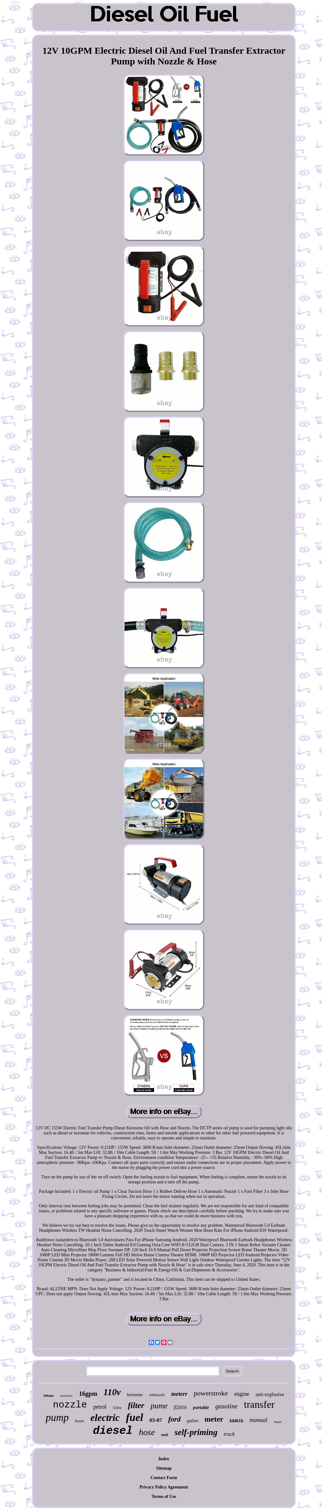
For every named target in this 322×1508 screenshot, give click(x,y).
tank (164, 1435)
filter (136, 1405)
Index (163, 1458)
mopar (278, 1421)
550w (117, 1407)
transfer (259, 1404)
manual (259, 1420)
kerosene (135, 1394)
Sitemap (164, 1468)
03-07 (155, 1420)
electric (105, 1417)
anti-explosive (270, 1394)
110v (112, 1392)
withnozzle (157, 1395)
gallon (192, 1420)
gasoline (226, 1406)
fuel (134, 1417)
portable (201, 1407)
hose (147, 1432)
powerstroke (211, 1393)
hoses (79, 1420)
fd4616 (236, 1420)
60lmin (49, 1395)
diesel (113, 1431)
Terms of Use (164, 1496)
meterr (179, 1393)
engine (241, 1394)
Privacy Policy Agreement (164, 1487)
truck (229, 1434)
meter (213, 1419)
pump (57, 1417)
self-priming (196, 1432)
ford (174, 1419)
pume (159, 1405)
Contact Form (164, 1477)
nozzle (70, 1405)
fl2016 (180, 1407)
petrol (100, 1407)
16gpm (88, 1393)
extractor (66, 1395)
